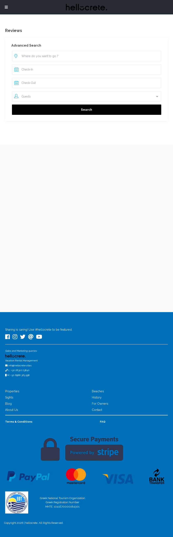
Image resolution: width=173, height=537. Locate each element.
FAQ (102, 421)
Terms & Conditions (18, 421)
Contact (97, 409)
